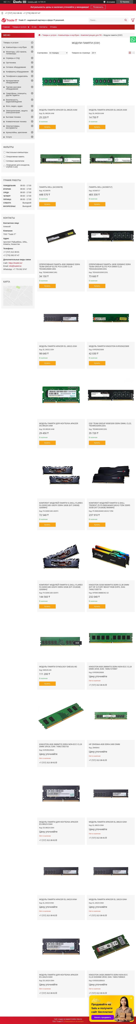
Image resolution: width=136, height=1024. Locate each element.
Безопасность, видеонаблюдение (14, 101)
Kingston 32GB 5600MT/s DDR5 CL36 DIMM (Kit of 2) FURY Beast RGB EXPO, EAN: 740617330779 (109, 587)
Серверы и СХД (13, 58)
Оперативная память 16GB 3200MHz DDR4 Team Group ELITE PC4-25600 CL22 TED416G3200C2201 (110, 266)
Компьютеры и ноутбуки (68, 35)
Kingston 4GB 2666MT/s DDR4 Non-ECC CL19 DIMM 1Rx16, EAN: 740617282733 (60, 745)
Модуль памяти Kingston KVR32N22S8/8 (109, 346)
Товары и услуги (19, 27)
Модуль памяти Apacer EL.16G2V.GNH (108, 899)
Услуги (9, 137)
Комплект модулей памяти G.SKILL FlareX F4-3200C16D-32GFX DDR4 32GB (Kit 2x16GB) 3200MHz (61, 587)
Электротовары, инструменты (13, 127)
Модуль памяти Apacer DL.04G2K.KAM (108, 110)
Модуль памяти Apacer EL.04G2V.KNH (58, 899)
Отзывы (53, 27)
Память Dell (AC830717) (100, 187)
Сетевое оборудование (16, 67)
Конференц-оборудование (17, 72)
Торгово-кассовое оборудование (13, 88)
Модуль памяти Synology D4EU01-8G (58, 667)
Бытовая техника (13, 117)
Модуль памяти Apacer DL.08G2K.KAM (58, 110)
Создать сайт (32, 2)
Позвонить (98, 7)
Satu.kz (79, 1019)
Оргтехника (11, 63)
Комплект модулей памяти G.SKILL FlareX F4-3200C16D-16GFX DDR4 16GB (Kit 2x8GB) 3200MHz (61, 505)
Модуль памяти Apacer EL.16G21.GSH (58, 346)
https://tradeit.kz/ (15, 263)
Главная (6, 27)
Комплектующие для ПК (91, 35)
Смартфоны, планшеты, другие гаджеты (16, 94)
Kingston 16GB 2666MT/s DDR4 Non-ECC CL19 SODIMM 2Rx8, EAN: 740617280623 (108, 976)
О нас (34, 27)
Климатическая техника (16, 121)
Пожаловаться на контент (74, 1021)
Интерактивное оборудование (12, 82)
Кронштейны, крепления (16, 132)
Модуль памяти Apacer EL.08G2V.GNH (108, 822)
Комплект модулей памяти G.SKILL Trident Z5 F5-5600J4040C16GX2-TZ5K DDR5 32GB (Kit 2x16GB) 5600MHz (109, 505)
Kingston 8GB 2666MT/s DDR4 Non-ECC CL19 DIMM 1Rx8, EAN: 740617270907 (110, 668)
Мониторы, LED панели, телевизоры (16, 53)
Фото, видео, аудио (14, 106)
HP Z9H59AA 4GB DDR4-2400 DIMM (104, 744)
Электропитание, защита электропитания (16, 112)
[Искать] (126, 20)
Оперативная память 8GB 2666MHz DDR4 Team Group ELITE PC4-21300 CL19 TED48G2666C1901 (59, 266)
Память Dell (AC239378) (51, 187)
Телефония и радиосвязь (17, 76)
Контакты (43, 27)
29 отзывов (111, 2)
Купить (47, 127)
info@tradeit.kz (15, 266)
